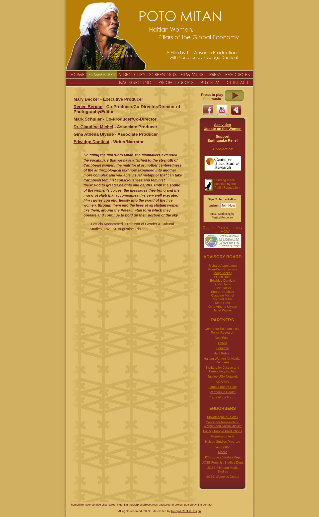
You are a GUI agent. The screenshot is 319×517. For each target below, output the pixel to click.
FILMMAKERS (101, 74)
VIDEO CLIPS (132, 74)
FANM (222, 343)
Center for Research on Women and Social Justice (222, 424)
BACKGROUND (135, 82)
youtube (222, 110)
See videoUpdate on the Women (222, 127)
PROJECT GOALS (176, 82)
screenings (115, 504)
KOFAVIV (222, 382)
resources (151, 504)
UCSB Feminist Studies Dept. (222, 462)
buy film (197, 504)
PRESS (215, 74)
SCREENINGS (163, 74)
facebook (207, 110)
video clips (100, 504)
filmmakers (86, 504)
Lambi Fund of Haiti (223, 387)
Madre (222, 452)
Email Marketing (220, 213)
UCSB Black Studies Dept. (223, 457)
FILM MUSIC (193, 74)
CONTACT (237, 82)
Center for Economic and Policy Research (222, 330)
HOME (77, 74)
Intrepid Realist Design (186, 511)
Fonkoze (222, 348)
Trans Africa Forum (222, 397)
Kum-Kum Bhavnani (222, 269)
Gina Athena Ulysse (222, 306)
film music (129, 504)
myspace (236, 110)
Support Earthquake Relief (222, 138)
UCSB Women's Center (222, 476)
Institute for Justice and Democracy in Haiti (222, 369)
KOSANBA (223, 447)
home (74, 504)
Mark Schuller (88, 119)
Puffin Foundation (226, 187)
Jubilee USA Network (222, 376)
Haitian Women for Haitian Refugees (222, 360)
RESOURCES (237, 74)
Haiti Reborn (223, 353)
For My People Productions (222, 431)
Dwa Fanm (223, 338)
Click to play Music (234, 95)
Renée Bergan (88, 106)
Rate (206, 228)
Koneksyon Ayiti (222, 436)
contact (207, 504)
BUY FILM (210, 82)
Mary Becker (223, 273)
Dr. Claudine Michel (93, 126)
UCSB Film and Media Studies (223, 469)
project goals (183, 504)
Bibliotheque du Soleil (222, 417)
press (140, 504)
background (166, 504)
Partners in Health (223, 392)
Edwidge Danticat (91, 141)
